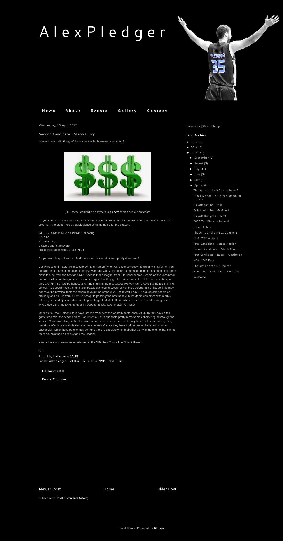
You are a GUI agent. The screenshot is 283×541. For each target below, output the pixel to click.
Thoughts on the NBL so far (212, 266)
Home (108, 489)
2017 (195, 142)
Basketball (74, 361)
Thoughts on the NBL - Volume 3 (215, 190)
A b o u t (72, 110)
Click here (113, 212)
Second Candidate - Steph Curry (215, 249)
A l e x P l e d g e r (102, 31)
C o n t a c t (157, 110)
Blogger (159, 528)
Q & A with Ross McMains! (211, 210)
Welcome (199, 277)
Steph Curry (115, 361)
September (202, 158)
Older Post (166, 489)
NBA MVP (98, 361)
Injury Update (202, 227)
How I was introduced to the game (216, 271)
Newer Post (50, 489)
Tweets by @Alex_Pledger (204, 126)
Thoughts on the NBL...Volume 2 (215, 232)
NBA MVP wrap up (205, 238)
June (197, 174)
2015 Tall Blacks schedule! (211, 221)
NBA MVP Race (203, 260)
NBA (86, 361)
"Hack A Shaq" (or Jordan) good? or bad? (217, 197)
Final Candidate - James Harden (214, 244)
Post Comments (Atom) (72, 498)
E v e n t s (99, 110)
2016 (195, 147)
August (199, 163)
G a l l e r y (127, 110)
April (197, 185)
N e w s (48, 110)
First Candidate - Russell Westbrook (217, 254)
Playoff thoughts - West (209, 216)
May (197, 180)
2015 (195, 153)
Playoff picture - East (207, 205)
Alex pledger (57, 361)
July (197, 169)
